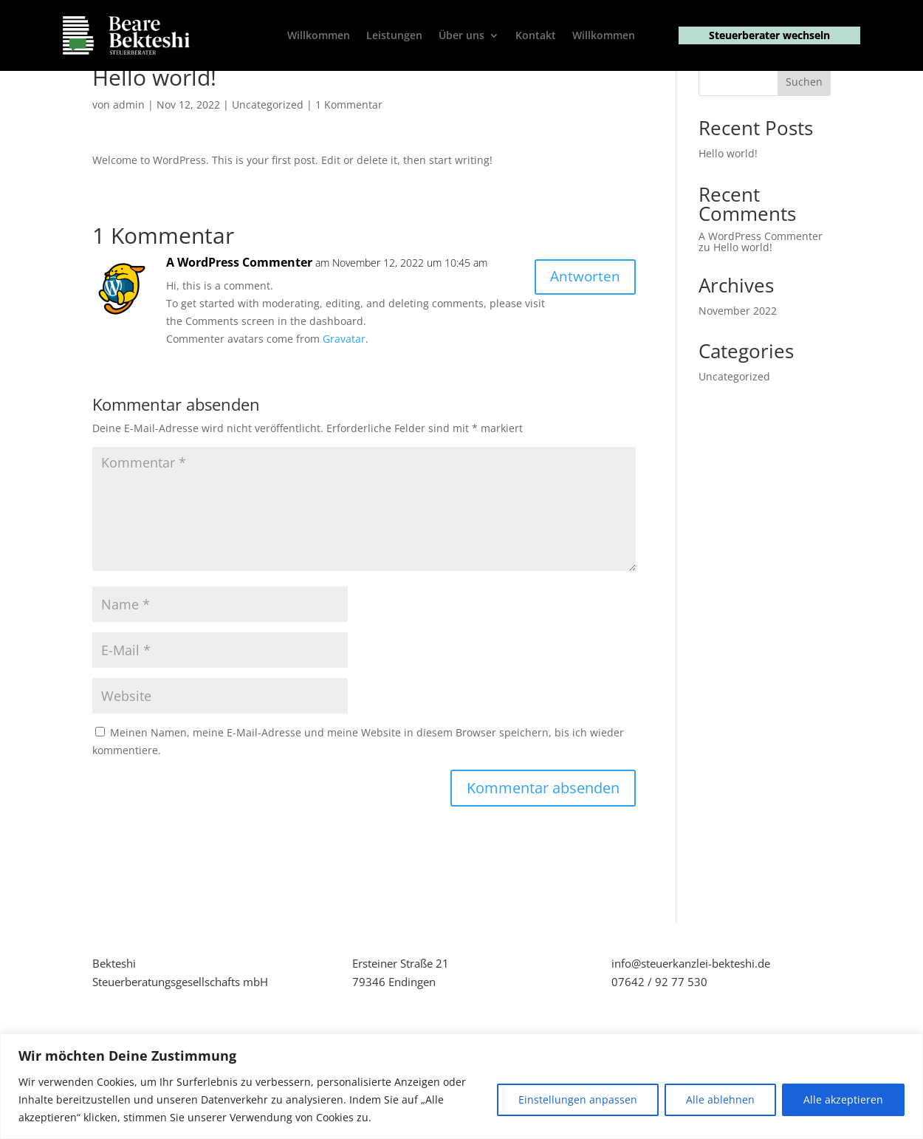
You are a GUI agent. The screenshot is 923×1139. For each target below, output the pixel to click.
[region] (461, 1086)
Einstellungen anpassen (577, 1099)
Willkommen (318, 36)
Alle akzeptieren (843, 1099)
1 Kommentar (348, 152)
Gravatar (344, 386)
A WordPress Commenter (239, 309)
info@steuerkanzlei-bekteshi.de (690, 1010)
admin (129, 152)
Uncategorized (267, 152)
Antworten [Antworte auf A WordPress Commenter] (583, 324)
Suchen (804, 129)
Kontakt (535, 36)
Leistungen (394, 36)
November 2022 (738, 357)
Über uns (461, 36)
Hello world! (728, 201)
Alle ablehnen (720, 1099)
